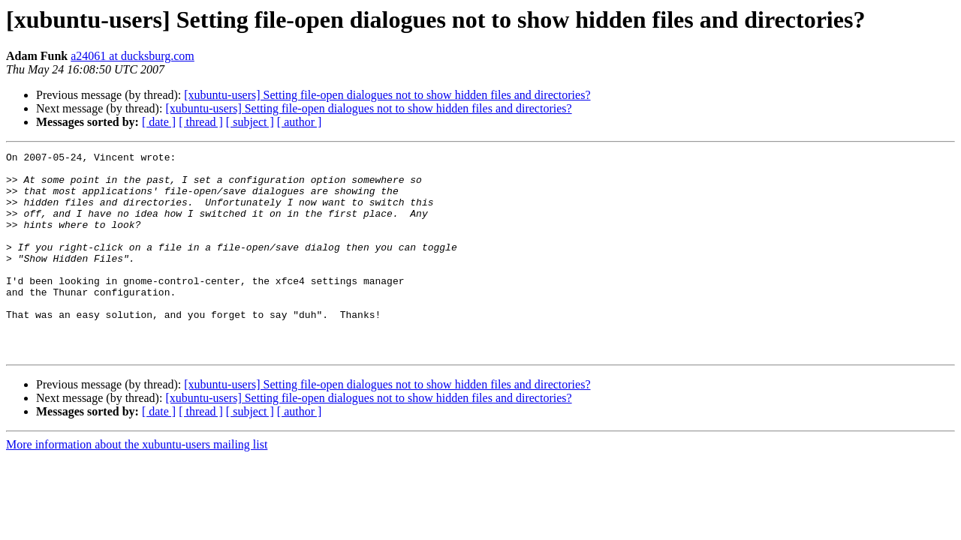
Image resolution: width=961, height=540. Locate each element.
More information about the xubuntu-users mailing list (136, 484)
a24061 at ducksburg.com (132, 56)
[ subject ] (250, 122)
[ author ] (299, 122)
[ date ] (159, 122)
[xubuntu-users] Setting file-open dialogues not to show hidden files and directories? (387, 94)
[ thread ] (201, 122)
